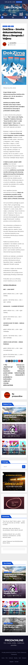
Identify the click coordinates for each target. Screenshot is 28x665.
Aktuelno (24, 658)
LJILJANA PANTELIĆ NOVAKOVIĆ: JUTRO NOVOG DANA (12, 535)
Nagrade (12, 661)
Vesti (20, 658)
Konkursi (11, 658)
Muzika (15, 658)
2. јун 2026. (8, 595)
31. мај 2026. (8, 612)
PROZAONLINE (14, 7)
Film (9, 26)
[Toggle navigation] (13, 17)
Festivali (5, 26)
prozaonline (13, 43)
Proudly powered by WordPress (9, 652)
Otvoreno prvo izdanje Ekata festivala (13, 416)
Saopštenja (9, 623)
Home (3, 658)
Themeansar (14, 654)
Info (12, 26)
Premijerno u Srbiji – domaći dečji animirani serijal (13, 450)
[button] (23, 17)
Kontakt (16, 661)
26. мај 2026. (9, 629)
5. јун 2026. (8, 578)
